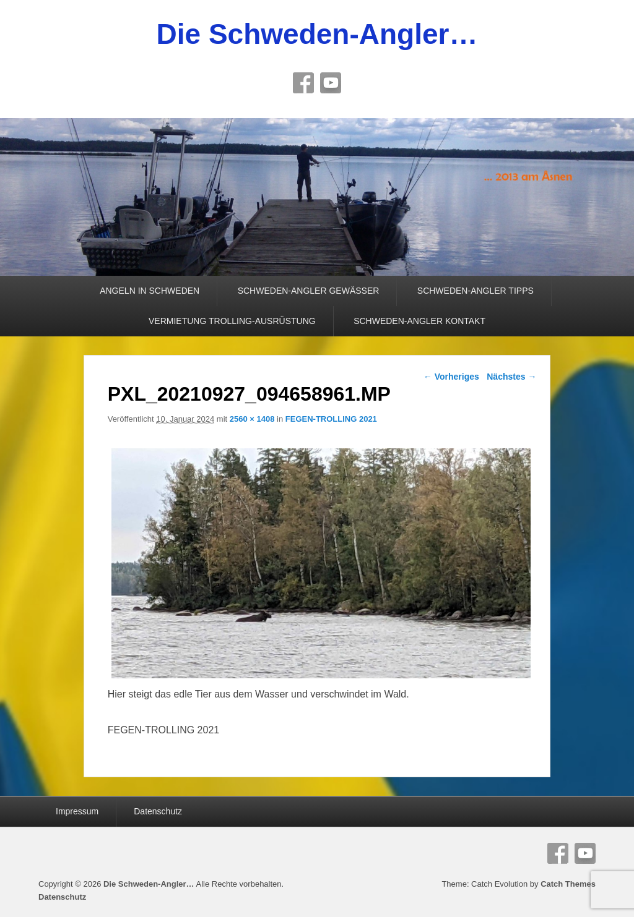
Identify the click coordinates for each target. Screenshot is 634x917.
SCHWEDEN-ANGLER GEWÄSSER (309, 291)
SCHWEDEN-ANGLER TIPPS (475, 291)
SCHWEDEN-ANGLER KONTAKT (419, 321)
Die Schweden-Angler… (317, 34)
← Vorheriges (451, 377)
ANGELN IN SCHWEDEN (149, 291)
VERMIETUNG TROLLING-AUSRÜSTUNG (232, 321)
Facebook (303, 82)
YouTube (330, 82)
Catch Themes (568, 884)
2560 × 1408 (252, 419)
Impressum (77, 811)
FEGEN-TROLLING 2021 (331, 419)
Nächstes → (511, 377)
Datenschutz (158, 811)
